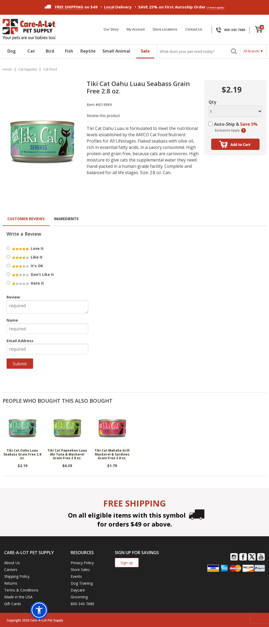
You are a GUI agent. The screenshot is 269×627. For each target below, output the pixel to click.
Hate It (27, 283)
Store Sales (80, 569)
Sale (145, 51)
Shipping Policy (16, 576)
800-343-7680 (234, 30)
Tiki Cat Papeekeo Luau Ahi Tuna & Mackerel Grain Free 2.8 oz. (67, 454)
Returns (10, 583)
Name (12, 320)
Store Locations (165, 29)
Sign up (127, 562)
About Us (12, 562)
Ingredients (66, 218)
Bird (50, 51)
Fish (69, 51)
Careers (10, 569)
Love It (27, 248)
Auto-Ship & (235, 124)
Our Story (111, 29)
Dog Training (82, 583)
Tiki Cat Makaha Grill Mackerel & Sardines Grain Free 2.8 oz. (112, 454)
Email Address (20, 340)
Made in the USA (18, 596)
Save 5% (248, 124)
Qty (212, 102)
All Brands (252, 51)
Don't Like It (32, 274)
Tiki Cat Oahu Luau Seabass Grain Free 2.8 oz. (22, 454)
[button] (39, 610)
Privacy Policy (82, 562)
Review (13, 297)
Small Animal (116, 51)
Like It (27, 257)
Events (76, 576)
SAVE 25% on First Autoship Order (181, 7)
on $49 (71, 6)
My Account (136, 29)
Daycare (78, 590)
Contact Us (193, 29)
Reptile (88, 51)
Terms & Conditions (21, 590)
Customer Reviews (26, 218)
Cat (31, 51)
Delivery (118, 7)
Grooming (79, 596)
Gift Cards (12, 603)
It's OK (27, 265)
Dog (11, 51)
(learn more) (243, 130)
